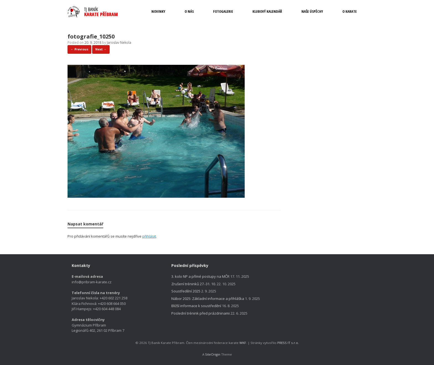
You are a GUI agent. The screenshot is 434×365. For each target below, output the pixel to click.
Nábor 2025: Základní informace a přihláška (207, 298)
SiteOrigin (212, 354)
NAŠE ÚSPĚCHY (312, 11)
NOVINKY (158, 11)
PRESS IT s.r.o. (288, 343)
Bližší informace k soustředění (196, 305)
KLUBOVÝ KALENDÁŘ (267, 11)
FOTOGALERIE (223, 11)
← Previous (79, 49)
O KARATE (349, 11)
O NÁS (189, 11)
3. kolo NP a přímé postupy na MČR (200, 276)
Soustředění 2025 (185, 291)
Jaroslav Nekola (119, 42)
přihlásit (149, 236)
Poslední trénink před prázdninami (200, 313)
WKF (242, 343)
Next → (101, 49)
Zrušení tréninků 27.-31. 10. (193, 283)
